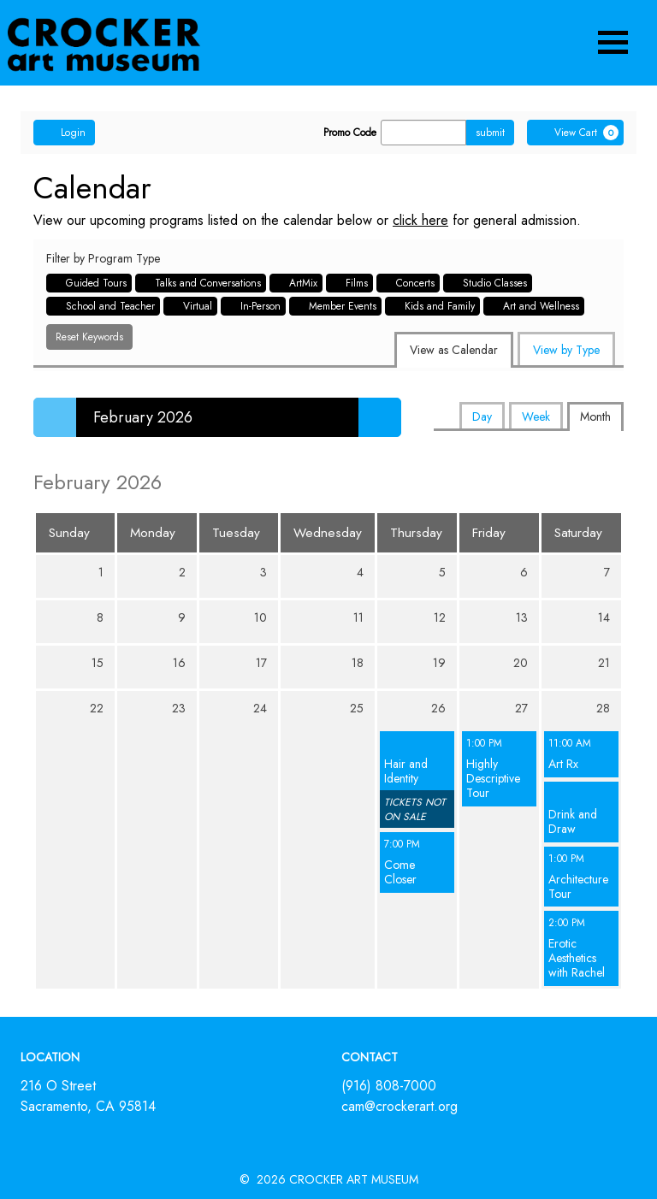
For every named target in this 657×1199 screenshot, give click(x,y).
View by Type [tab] (566, 349)
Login (64, 132)
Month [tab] (595, 416)
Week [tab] (536, 416)
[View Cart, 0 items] (575, 132)
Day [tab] (482, 416)
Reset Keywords (89, 337)
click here (420, 220)
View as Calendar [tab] (454, 349)
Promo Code (349, 132)
